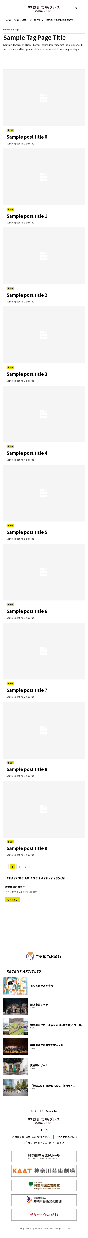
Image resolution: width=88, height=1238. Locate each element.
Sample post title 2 (27, 295)
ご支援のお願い (68, 1137)
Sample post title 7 (27, 690)
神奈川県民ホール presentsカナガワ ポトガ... (57, 1025)
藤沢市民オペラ (39, 1004)
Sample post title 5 (27, 532)
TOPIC (32, 1008)
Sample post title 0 (27, 137)
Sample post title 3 (27, 374)
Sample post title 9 (27, 848)
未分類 (10, 130)
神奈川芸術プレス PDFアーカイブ (46, 1142)
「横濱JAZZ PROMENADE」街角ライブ (53, 1085)
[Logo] (44, 1121)
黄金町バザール (39, 1065)
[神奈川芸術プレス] (44, 9)
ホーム (33, 1111)
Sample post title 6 (27, 611)
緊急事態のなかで (15, 887)
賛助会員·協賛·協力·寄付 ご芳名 (32, 1137)
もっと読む (12, 899)
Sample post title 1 (27, 216)
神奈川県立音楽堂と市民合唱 (46, 1045)
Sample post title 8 (27, 769)
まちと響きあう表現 (41, 986)
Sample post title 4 (27, 453)
